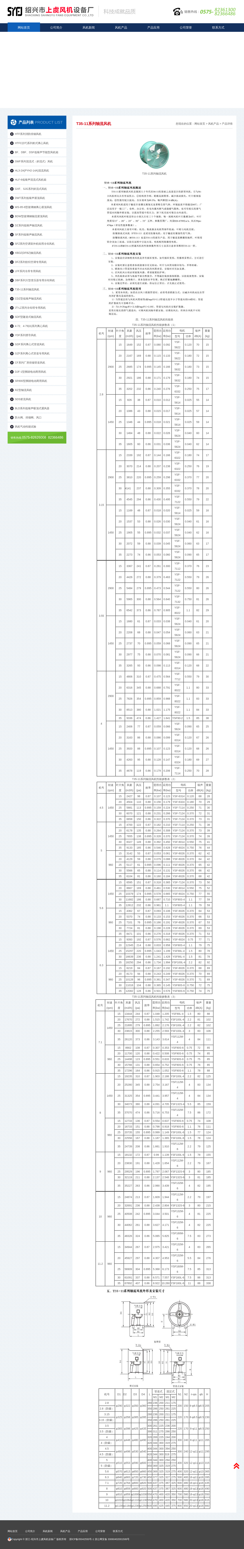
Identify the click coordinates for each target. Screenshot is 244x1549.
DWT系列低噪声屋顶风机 (30, 197)
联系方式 (218, 27)
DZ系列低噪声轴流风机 (29, 225)
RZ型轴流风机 (23, 390)
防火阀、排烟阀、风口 (28, 417)
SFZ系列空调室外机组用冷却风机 (35, 243)
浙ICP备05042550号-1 (82, 1539)
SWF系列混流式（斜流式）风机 (34, 161)
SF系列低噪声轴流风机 (28, 234)
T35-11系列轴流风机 (27, 289)
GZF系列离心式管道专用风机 (32, 353)
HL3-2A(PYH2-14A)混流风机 (32, 170)
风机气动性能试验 (25, 426)
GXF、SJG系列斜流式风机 (31, 188)
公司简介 (56, 27)
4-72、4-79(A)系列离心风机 (31, 326)
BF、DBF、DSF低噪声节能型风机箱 (36, 152)
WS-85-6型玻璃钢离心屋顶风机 (33, 207)
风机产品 (121, 27)
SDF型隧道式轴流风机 (28, 316)
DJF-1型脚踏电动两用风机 (30, 371)
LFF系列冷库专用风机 (28, 271)
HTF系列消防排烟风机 (28, 133)
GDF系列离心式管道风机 (30, 344)
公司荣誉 (186, 27)
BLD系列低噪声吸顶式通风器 (32, 408)
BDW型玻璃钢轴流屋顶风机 (31, 216)
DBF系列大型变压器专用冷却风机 (35, 280)
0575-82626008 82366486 (37, 437)
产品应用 (153, 27)
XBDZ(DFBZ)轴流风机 (28, 252)
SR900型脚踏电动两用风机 (31, 380)
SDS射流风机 (23, 399)
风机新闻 (89, 27)
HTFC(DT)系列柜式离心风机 (32, 143)
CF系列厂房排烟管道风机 (30, 362)
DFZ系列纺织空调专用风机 (31, 262)
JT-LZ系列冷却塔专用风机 (30, 307)
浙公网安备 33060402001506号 (112, 1539)
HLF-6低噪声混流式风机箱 (30, 179)
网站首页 (24, 27)
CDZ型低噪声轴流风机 (28, 298)
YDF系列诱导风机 (25, 335)
